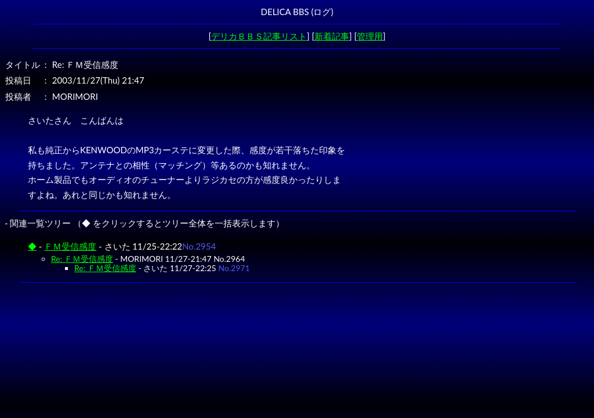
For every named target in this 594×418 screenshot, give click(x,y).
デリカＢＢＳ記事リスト (259, 36)
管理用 (370, 36)
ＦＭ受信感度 (70, 246)
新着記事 (331, 36)
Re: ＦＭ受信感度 (82, 259)
